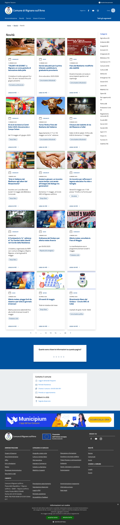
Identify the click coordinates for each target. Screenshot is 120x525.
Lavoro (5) (103, 85)
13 (50, 333)
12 (46, 333)
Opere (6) (103, 93)
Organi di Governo (10, 453)
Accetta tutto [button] (52, 517)
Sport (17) (103, 132)
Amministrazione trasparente (69, 483)
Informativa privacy (66, 487)
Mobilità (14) (104, 89)
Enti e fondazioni (10, 463)
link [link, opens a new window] (78, 513)
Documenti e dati (10, 473)
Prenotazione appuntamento (42, 483)
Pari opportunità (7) (105, 98)
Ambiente (63, 463)
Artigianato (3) (104, 54)
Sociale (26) (104, 128)
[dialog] (60, 514)
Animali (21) (104, 50)
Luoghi (90, 469)
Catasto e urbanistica (39, 467)
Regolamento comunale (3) (104, 115)
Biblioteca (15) (104, 58)
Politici (7, 467)
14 (55, 333)
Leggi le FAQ (36, 490)
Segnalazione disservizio (40, 487)
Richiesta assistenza (39, 494)
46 (65, 333)
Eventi (90, 473)
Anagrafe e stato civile (40, 453)
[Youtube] (91, 10)
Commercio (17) (105, 62)
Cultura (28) (104, 70)
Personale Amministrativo (13, 470)
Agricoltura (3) (104, 38)
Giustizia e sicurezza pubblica (69, 456)
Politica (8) (103, 103)
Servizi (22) (103, 124)
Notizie (43, 293)
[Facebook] (87, 10)
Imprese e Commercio (39, 463)
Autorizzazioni (64, 470)
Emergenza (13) (105, 78)
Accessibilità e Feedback (40, 497)
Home (9, 25)
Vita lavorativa (37, 460)
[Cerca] (113, 10)
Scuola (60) (103, 120)
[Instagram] (96, 10)
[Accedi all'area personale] (105, 2)
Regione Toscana (10, 2)
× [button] (118, 504)
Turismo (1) (103, 140)
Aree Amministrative (11, 457)
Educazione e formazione (68, 453)
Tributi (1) (103, 136)
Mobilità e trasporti (39, 470)
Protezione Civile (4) (105, 108)
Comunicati (13, 59)
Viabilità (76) (104, 144)
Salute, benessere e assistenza (70, 467)
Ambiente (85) (104, 42)
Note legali (63, 490)
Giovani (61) (104, 81)
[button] (60, 522)
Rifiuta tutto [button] (67, 517)
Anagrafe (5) (104, 46)
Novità (16, 25)
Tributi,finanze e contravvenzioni (70, 460)
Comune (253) (104, 66)
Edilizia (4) (103, 74)
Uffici (6, 460)
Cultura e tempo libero (40, 457)
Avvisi (42, 59)
